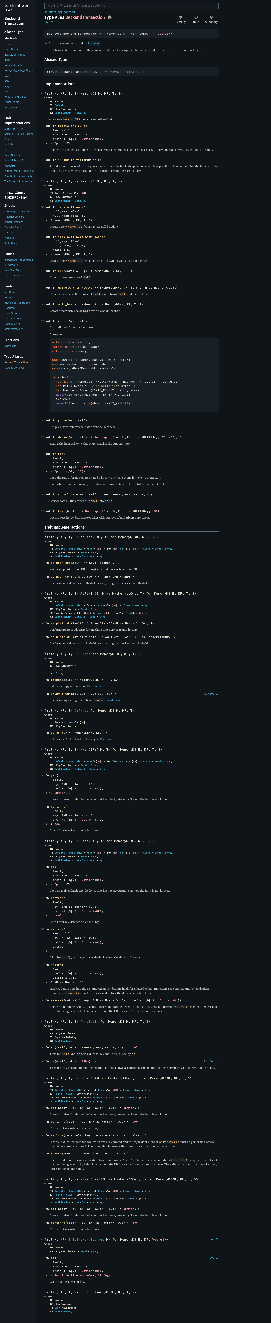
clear (62, 321)
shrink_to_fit (70, 160)
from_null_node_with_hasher (81, 237)
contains (58, 806)
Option (87, 139)
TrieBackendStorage (86, 1239)
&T (71, 471)
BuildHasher (63, 112)
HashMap (100, 437)
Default (60, 105)
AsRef (90, 548)
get (53, 775)
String (103, 1275)
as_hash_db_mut (63, 576)
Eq (56, 1037)
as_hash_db (60, 562)
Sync (168, 548)
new (60, 271)
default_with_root (73, 287)
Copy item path (110, 17)
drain (62, 437)
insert (56, 964)
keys (61, 511)
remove (56, 1000)
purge (62, 420)
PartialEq (75, 548)
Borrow (96, 613)
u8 (167, 33)
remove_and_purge (72, 126)
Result (59, 1275)
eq (52, 1047)
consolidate (68, 494)
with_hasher (68, 304)
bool (58, 824)
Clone (146, 548)
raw (60, 453)
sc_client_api (53, 12)
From (69, 193)
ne (52, 1061)
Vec (160, 33)
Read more (94, 686)
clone (55, 679)
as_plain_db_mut (64, 637)
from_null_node (70, 207)
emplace (57, 929)
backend (69, 12)
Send (158, 548)
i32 (171, 437)
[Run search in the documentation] (131, 6)
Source (49, 22)
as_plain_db (61, 623)
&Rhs (85, 1061)
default (57, 732)
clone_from (60, 693)
